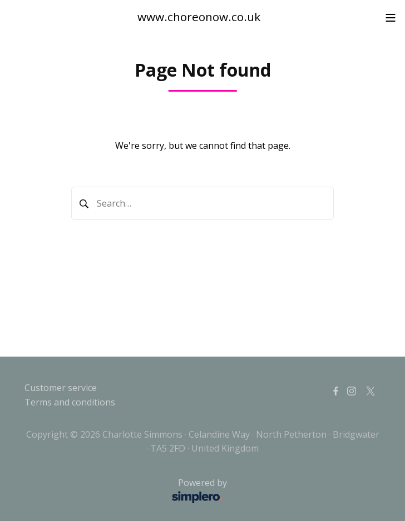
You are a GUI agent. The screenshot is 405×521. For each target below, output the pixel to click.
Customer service (60, 388)
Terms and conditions (69, 402)
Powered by (128, 492)
